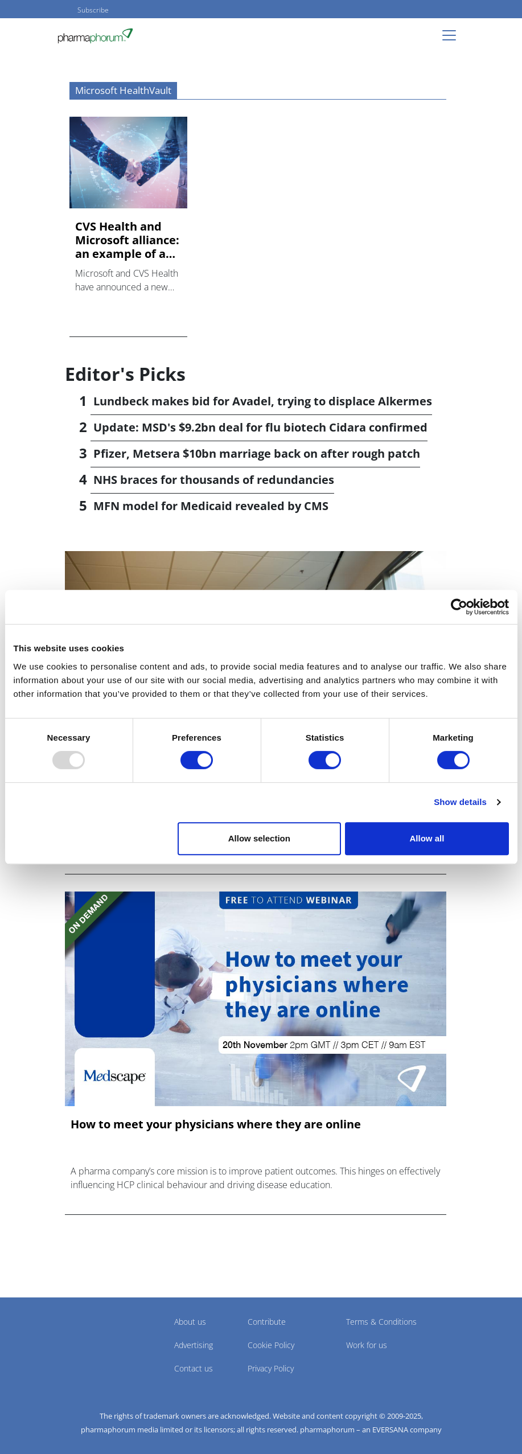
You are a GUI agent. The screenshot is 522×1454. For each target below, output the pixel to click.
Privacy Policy (271, 1368)
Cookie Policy (271, 1345)
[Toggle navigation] (453, 35)
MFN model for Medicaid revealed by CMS (210, 506)
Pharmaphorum (96, 1338)
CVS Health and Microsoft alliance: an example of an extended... (127, 240)
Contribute (267, 1321)
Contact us (193, 1368)
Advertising (193, 1345)
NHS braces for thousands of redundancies (213, 479)
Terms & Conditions (381, 1321)
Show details (460, 802)
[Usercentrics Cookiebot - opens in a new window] (459, 606)
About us (190, 1321)
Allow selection (259, 838)
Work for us (366, 1345)
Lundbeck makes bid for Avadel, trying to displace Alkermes (262, 401)
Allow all (427, 838)
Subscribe (93, 10)
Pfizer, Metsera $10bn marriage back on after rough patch (256, 453)
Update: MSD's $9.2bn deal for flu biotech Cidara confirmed (260, 427)
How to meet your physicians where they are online (216, 1124)
